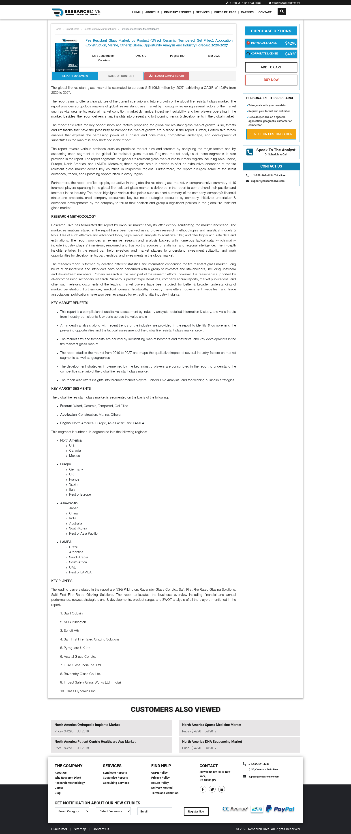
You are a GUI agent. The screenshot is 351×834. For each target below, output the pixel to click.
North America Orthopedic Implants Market (87, 725)
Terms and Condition (165, 793)
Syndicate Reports (115, 772)
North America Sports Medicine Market (211, 725)
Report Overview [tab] (75, 76)
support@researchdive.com (284, 3)
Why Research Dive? (68, 777)
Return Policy (160, 782)
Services (203, 12)
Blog (58, 793)
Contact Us (101, 829)
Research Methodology (70, 782)
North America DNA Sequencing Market (212, 742)
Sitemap (80, 829)
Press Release (225, 12)
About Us (152, 12)
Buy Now (271, 80)
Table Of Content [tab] (120, 76)
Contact (265, 12)
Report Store (72, 29)
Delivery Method (162, 787)
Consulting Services (116, 782)
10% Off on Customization (271, 134)
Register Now (196, 811)
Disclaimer (59, 829)
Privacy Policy (160, 777)
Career (59, 787)
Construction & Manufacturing (99, 29)
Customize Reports (115, 777)
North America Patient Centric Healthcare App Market (95, 742)
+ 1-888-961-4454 (238, 3)
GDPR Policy (159, 772)
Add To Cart (271, 67)
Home (136, 12)
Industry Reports (177, 12)
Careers (247, 12)
